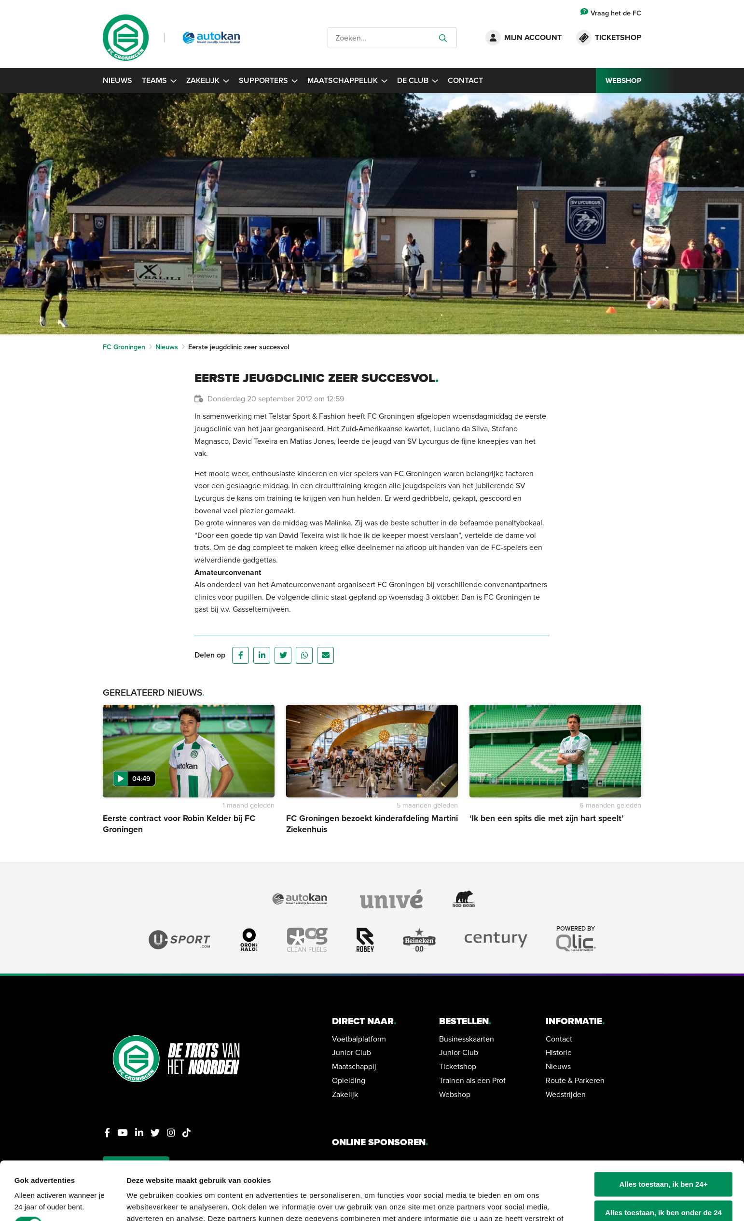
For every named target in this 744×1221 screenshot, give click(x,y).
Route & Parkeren (575, 1080)
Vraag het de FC (610, 13)
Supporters (268, 80)
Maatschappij (354, 1066)
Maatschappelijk (347, 80)
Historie (559, 1052)
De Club (417, 80)
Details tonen (149, 1202)
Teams (159, 80)
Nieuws (117, 80)
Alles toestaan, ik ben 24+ (664, 1129)
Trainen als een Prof (472, 1080)
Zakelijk (207, 80)
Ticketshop (457, 1066)
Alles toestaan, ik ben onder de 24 (663, 1158)
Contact (465, 80)
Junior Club (351, 1052)
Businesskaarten (466, 1038)
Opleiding (348, 1080)
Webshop (454, 1094)
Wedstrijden (566, 1094)
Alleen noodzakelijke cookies (663, 1186)
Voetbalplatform (359, 1038)
